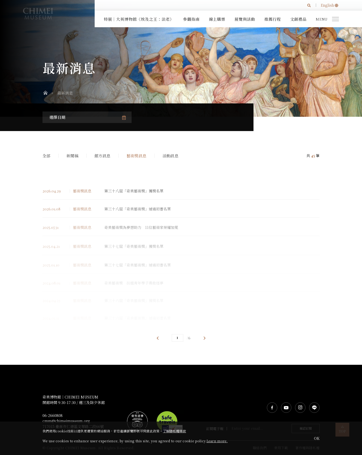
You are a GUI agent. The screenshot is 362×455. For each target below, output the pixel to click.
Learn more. (217, 441)
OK (317, 438)
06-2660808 (52, 415)
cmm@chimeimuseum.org (66, 421)
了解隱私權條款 (174, 431)
